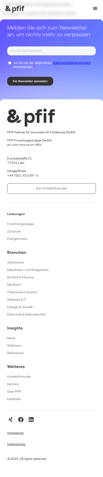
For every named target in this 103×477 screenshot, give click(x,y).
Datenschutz (16, 444)
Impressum (15, 433)
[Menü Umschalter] (95, 8)
